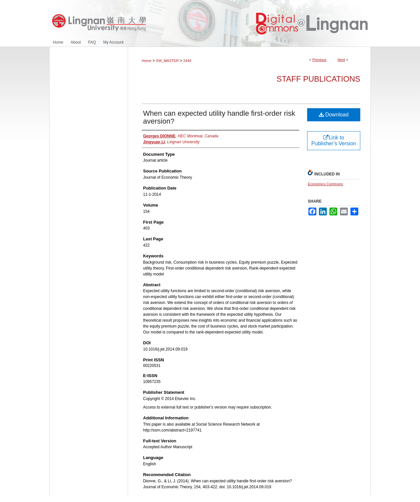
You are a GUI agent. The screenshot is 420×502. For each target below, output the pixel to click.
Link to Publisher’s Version (333, 140)
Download (334, 114)
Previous (319, 60)
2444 (187, 61)
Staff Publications (318, 78)
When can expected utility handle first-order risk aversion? (219, 117)
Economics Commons (325, 184)
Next (341, 60)
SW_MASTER (167, 61)
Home (146, 61)
